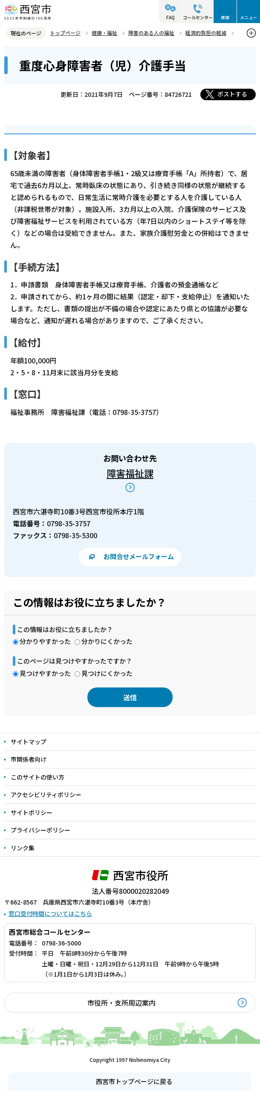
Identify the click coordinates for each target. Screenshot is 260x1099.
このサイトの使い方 (37, 777)
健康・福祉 (104, 32)
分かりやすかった (45, 641)
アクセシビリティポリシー (46, 794)
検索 (225, 17)
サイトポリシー (31, 812)
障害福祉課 (130, 473)
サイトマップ (28, 741)
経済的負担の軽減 (205, 32)
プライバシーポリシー (40, 830)
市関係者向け (28, 759)
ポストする (232, 94)
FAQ (170, 17)
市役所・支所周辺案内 (121, 1003)
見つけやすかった (45, 673)
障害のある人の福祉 (151, 32)
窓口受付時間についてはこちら (50, 913)
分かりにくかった (107, 641)
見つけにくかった (107, 673)
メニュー (248, 17)
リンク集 (23, 848)
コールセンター (198, 17)
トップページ (65, 32)
